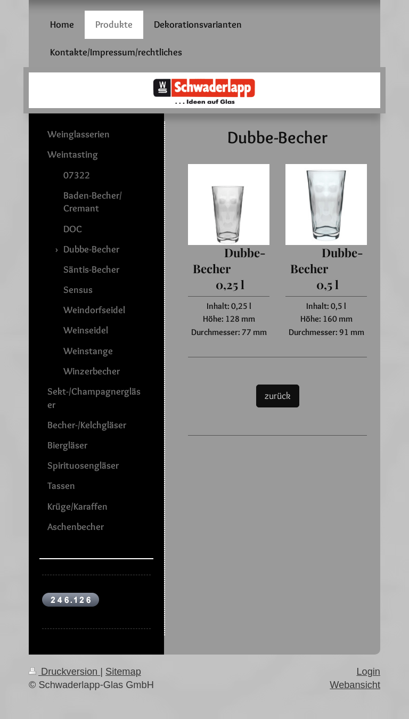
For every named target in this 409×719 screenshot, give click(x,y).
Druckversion (64, 671)
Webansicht (355, 685)
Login (368, 671)
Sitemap (123, 671)
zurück (278, 395)
